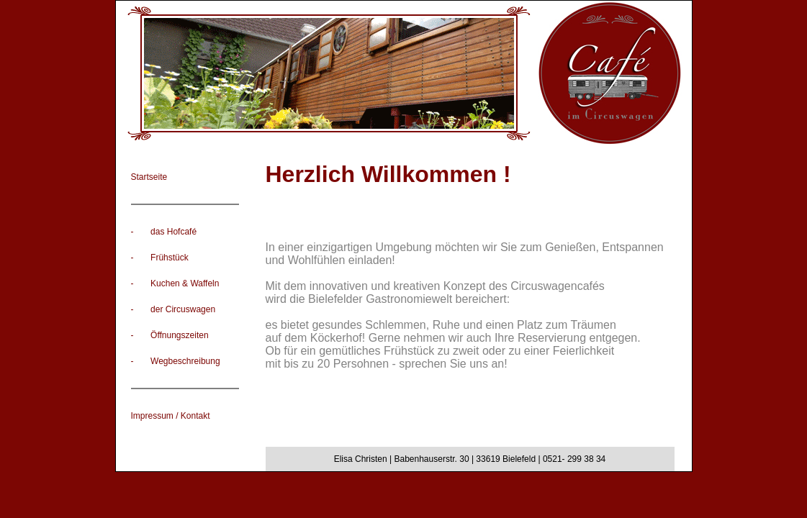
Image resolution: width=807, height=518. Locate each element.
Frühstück (169, 258)
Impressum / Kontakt (170, 416)
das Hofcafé (173, 232)
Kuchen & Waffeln (184, 283)
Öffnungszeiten (179, 335)
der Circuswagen (182, 309)
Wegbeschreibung (185, 361)
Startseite (149, 177)
